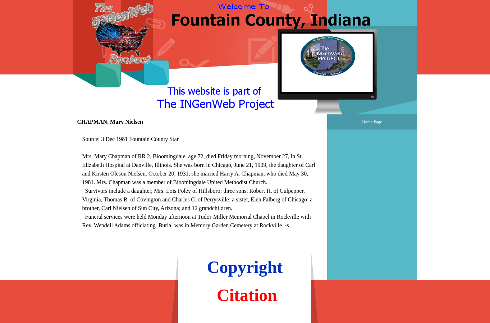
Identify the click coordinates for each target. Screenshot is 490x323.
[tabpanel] (200, 186)
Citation (247, 295)
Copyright (245, 267)
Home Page (372, 121)
